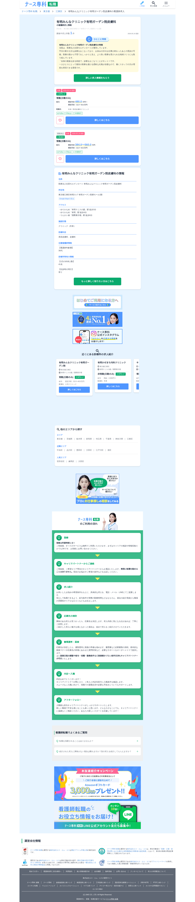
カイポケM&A (97, 889)
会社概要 (97, 871)
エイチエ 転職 (32, 886)
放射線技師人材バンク (64, 882)
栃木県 (79, 439)
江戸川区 (99, 450)
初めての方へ (34, 871)
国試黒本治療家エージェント (125, 882)
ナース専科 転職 (29, 11)
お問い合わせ (121, 871)
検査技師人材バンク (84, 882)
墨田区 (79, 450)
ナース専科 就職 (33, 882)
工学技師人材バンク (103, 882)
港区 (109, 450)
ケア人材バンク (89, 886)
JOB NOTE (145, 882)
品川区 (69, 450)
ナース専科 (47, 882)
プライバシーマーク (159, 861)
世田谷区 (60, 461)
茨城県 (69, 439)
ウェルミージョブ (48, 886)
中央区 (60, 450)
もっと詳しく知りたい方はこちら (97, 281)
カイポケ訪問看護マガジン (155, 886)
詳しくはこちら (102, 120)
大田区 (89, 450)
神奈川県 (119, 439)
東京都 (46, 11)
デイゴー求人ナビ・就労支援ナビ (111, 886)
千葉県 (108, 439)
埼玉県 (99, 439)
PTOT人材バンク (159, 882)
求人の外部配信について (157, 871)
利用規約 (69, 871)
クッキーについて (136, 871)
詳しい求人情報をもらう (97, 78)
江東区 (59, 11)
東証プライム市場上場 (79, 850)
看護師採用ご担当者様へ (52, 871)
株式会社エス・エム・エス (60, 850)
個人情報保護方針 (83, 871)
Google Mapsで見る (66, 199)
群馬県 (89, 439)
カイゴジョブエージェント (69, 886)
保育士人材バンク (134, 886)
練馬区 (71, 461)
